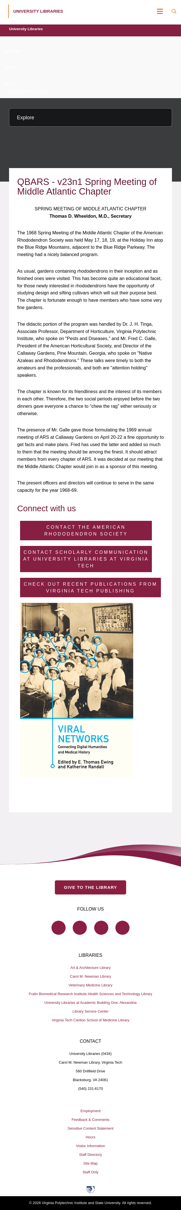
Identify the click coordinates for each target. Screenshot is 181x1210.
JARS (9, 67)
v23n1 (9, 83)
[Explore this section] (90, 117)
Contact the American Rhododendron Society (86, 530)
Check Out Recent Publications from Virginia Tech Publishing (90, 587)
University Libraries (26, 29)
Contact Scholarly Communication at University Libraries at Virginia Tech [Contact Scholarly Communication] (86, 559)
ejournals (12, 51)
